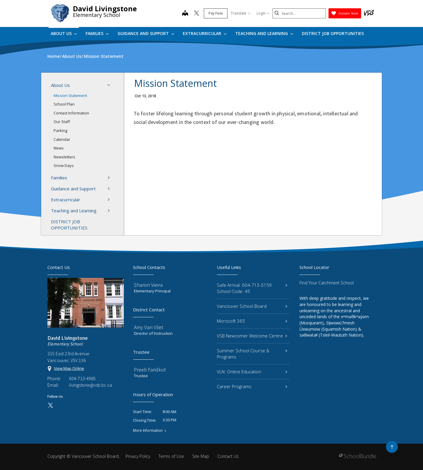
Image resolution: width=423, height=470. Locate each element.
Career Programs (252, 386)
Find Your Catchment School (326, 283)
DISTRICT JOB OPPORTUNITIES (333, 33)
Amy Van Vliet (148, 327)
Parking (60, 130)
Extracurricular (205, 33)
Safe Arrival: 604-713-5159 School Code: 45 (252, 288)
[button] (110, 85)
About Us (64, 33)
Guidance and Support (146, 33)
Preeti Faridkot (150, 369)
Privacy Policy (138, 456)
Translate (240, 13)
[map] (185, 13)
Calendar (62, 139)
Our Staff (62, 121)
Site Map (200, 456)
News (59, 148)
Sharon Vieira (148, 284)
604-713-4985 (82, 378)
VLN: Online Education (252, 372)
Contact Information (71, 113)
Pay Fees (216, 13)
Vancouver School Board (252, 306)
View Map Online (69, 368)
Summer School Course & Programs (252, 354)
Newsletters (64, 157)
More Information (148, 430)
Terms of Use (171, 456)
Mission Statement (70, 95)
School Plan (64, 104)
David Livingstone (105, 8)
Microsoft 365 (252, 321)
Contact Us (228, 456)
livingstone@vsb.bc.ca (90, 385)
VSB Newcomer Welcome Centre (252, 336)
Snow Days (64, 165)
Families (97, 33)
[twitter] (196, 13)
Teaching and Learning (264, 33)
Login (263, 13)
